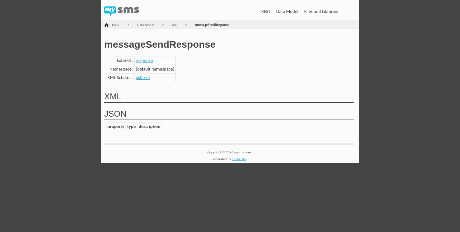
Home (115, 25)
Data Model (287, 11)
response (144, 60)
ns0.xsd (143, 77)
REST (265, 11)
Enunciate (239, 159)
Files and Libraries (321, 11)
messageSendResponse (212, 25)
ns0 (174, 25)
